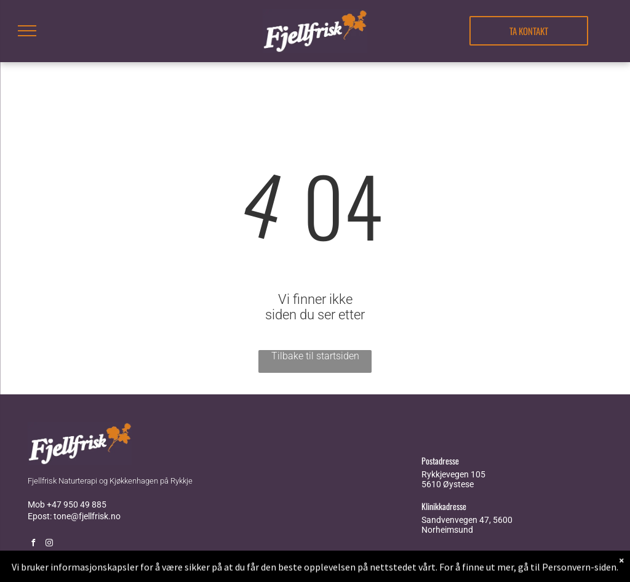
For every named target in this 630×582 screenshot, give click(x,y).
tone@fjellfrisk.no (87, 516)
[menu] (27, 31)
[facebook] (33, 544)
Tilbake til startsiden (315, 356)
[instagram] (49, 544)
